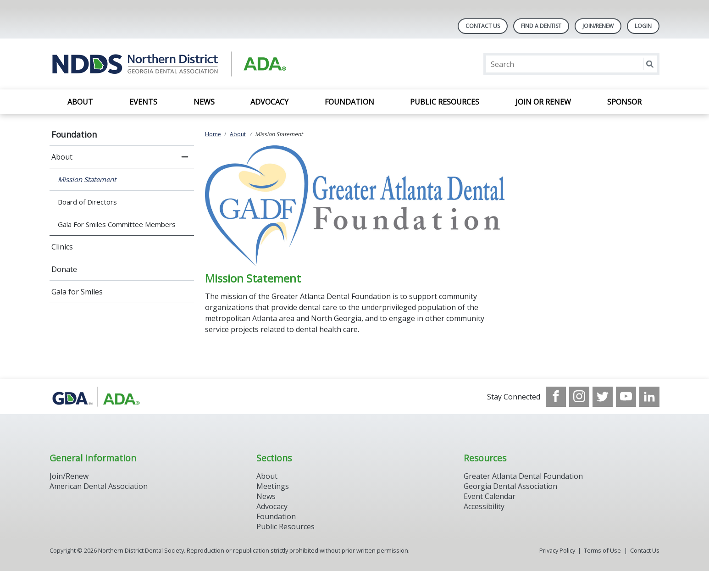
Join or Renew (543, 102)
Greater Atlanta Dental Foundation (523, 476)
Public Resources (444, 102)
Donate (64, 269)
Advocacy (269, 102)
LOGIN (643, 26)
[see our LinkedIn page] (649, 397)
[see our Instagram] (579, 397)
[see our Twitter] (603, 397)
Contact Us (482, 26)
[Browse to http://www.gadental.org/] (96, 397)
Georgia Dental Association (510, 486)
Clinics (62, 247)
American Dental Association (99, 486)
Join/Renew (598, 26)
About (80, 102)
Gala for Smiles (77, 292)
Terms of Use (602, 550)
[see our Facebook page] (556, 397)
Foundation (349, 102)
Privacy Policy (557, 550)
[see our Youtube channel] (626, 397)
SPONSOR (624, 102)
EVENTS (143, 102)
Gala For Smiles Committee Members (117, 224)
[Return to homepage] (168, 64)
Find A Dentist (541, 26)
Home (213, 134)
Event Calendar (489, 496)
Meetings (272, 486)
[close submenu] (184, 156)
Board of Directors (87, 201)
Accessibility (484, 506)
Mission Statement (87, 179)
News (204, 102)
